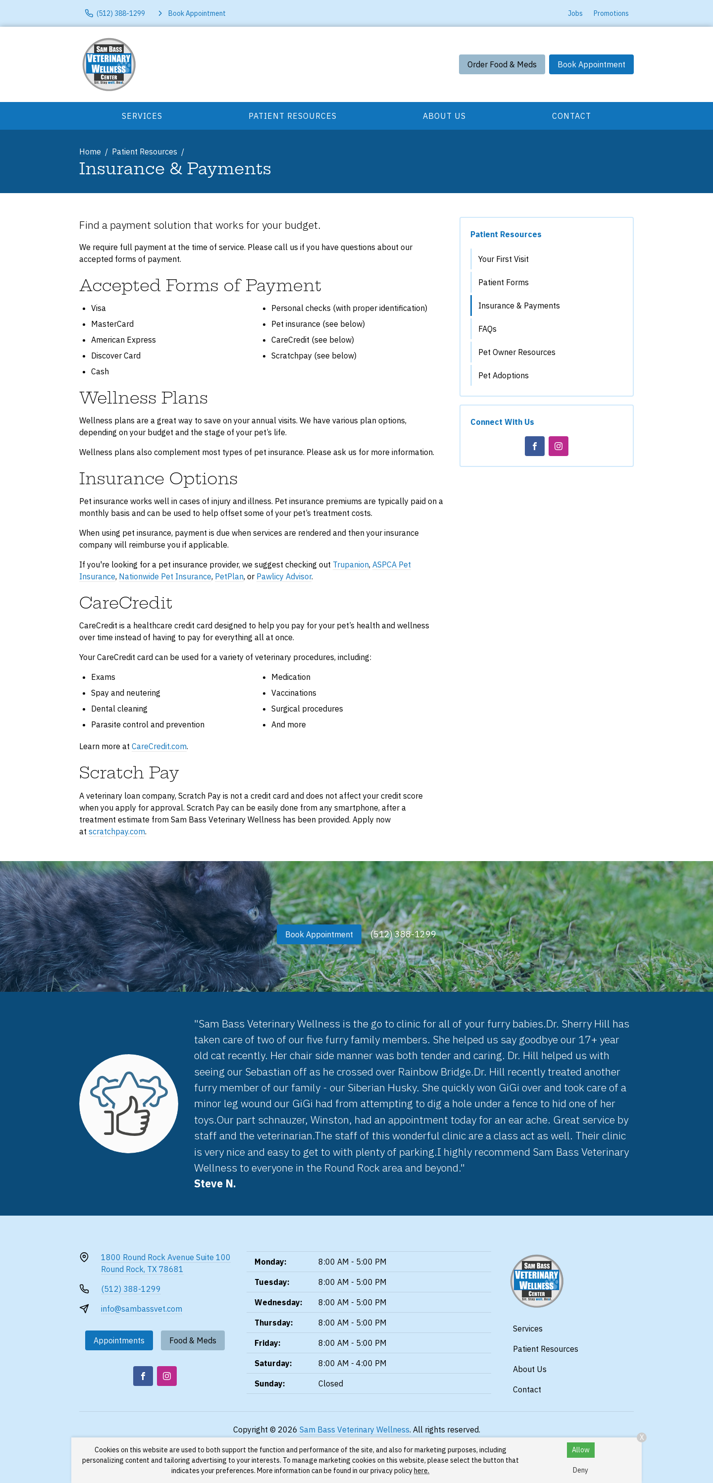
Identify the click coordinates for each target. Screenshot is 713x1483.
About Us (444, 116)
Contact (571, 116)
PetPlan (229, 576)
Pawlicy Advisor (283, 576)
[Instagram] (558, 446)
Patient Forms (503, 282)
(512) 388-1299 (403, 934)
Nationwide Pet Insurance (165, 576)
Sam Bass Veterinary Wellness (354, 1429)
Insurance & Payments (519, 305)
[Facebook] (535, 446)
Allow (581, 1449)
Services (142, 116)
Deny (580, 1470)
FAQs (487, 329)
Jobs (575, 13)
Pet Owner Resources (517, 352)
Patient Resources (293, 116)
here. (421, 1470)
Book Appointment (591, 64)
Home (90, 151)
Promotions (611, 13)
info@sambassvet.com (141, 1309)
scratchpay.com (117, 831)
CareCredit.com (159, 746)
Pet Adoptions (503, 375)
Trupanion (351, 564)
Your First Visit (503, 259)
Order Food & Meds (502, 64)
